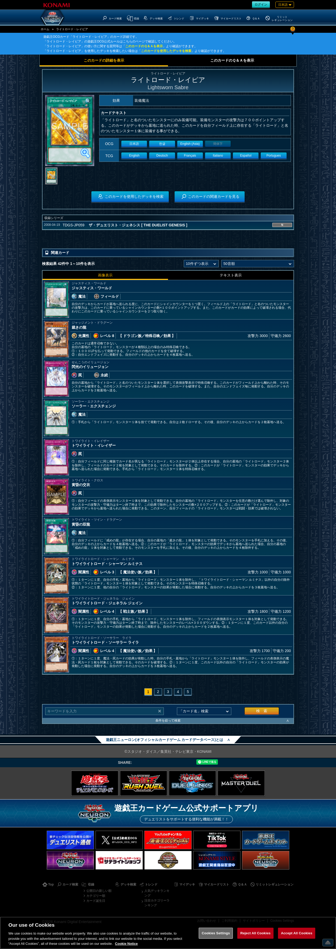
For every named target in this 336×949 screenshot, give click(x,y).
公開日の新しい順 (99, 891)
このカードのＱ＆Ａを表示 (144, 46)
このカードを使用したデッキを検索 (166, 51)
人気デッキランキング (157, 893)
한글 (162, 144)
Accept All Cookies (296, 933)
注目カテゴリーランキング (157, 903)
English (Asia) (190, 144)
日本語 (134, 144)
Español (245, 155)
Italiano (218, 155)
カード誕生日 (95, 901)
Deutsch (162, 155)
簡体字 (218, 144)
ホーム (45, 29)
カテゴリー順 (95, 896)
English (134, 155)
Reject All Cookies (255, 933)
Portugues (273, 155)
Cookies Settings (216, 933)
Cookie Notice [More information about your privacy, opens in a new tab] (126, 944)
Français (190, 155)
